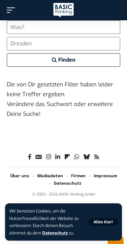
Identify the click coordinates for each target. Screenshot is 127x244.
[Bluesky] (86, 157)
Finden (64, 59)
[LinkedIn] (58, 157)
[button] (103, 222)
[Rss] (96, 157)
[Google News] (39, 157)
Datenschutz (55, 233)
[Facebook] (29, 157)
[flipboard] (67, 157)
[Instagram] (48, 157)
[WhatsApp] (76, 157)
